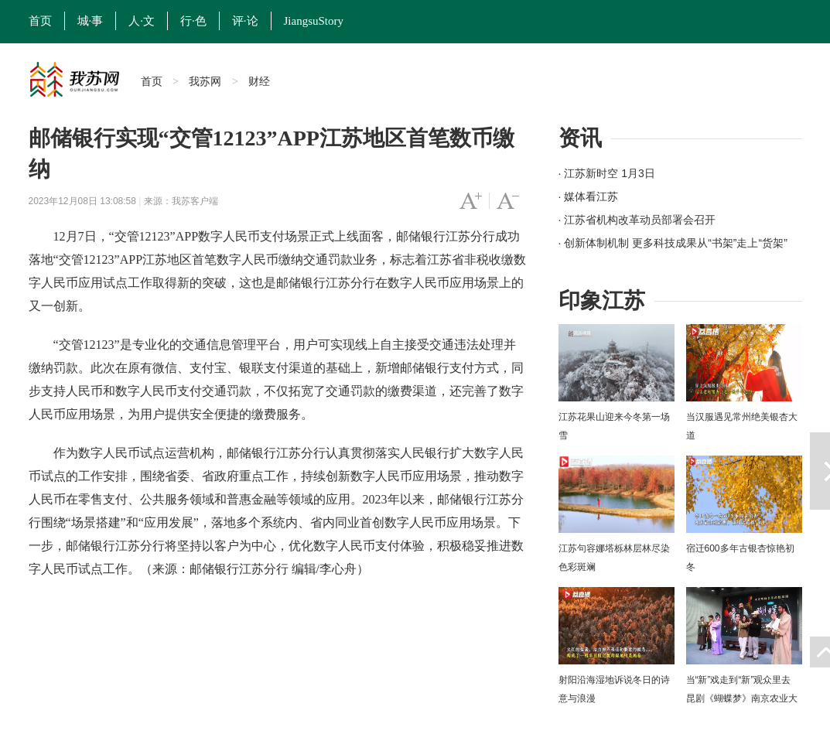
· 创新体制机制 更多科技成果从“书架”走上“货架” (672, 243)
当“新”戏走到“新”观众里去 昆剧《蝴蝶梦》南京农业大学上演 (742, 698)
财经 (259, 81)
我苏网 (205, 81)
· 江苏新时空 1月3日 (606, 173)
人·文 (141, 21)
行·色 (193, 21)
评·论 (245, 21)
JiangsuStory (314, 21)
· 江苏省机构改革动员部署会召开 (637, 219)
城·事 (90, 21)
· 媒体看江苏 (588, 196)
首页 (40, 21)
